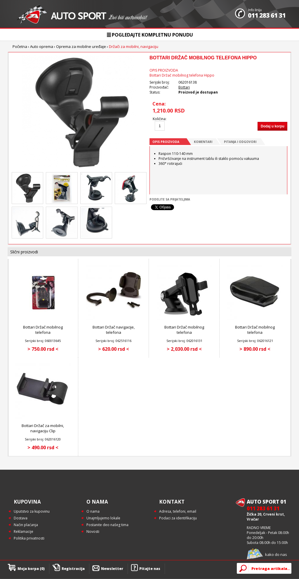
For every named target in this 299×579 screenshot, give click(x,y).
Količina (159, 118)
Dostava (20, 518)
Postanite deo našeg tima (107, 524)
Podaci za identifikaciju (178, 518)
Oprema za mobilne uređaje (81, 46)
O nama (93, 511)
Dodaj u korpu (272, 126)
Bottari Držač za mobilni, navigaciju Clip (43, 428)
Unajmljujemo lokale (103, 518)
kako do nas (276, 554)
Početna (20, 46)
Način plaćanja (26, 524)
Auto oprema (41, 46)
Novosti (92, 531)
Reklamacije (23, 531)
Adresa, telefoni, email (177, 511)
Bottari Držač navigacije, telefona (114, 329)
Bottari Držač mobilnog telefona (43, 329)
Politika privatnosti (29, 538)
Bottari (184, 87)
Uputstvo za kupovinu (32, 511)
